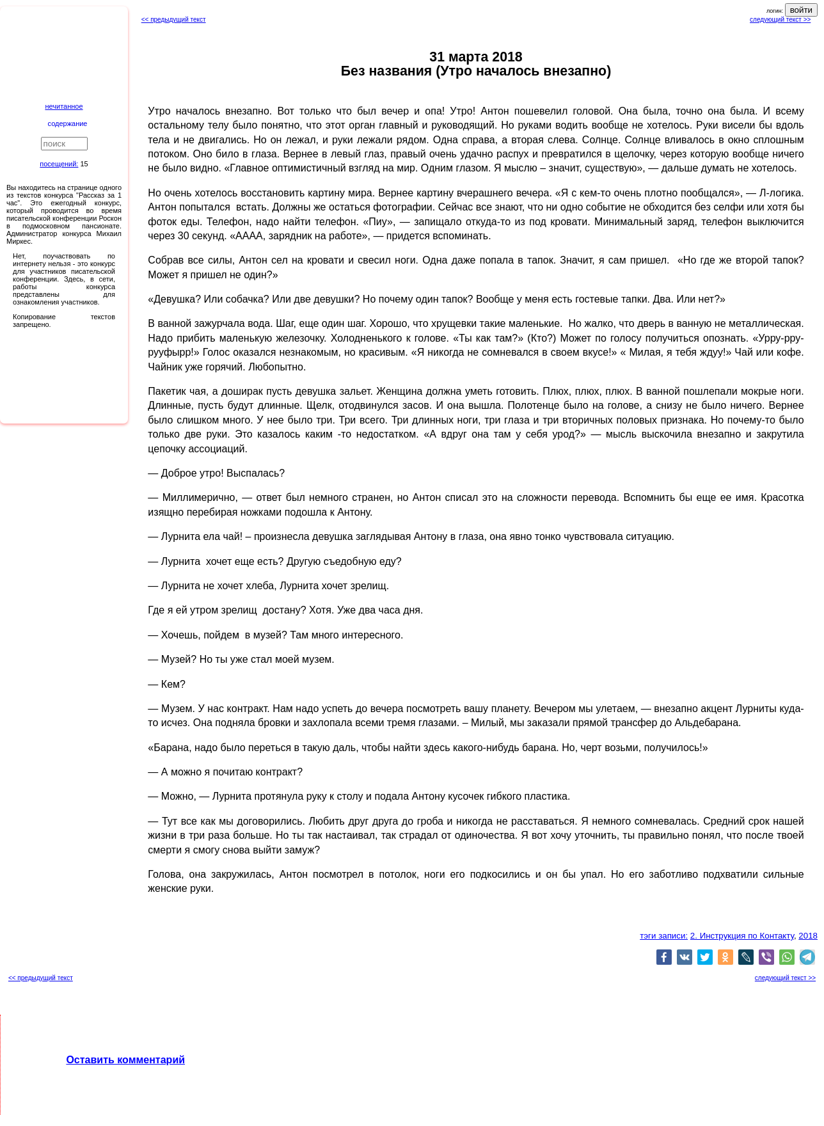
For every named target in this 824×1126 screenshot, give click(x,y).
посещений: (59, 164)
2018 (808, 935)
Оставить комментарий (125, 1059)
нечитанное (64, 106)
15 (84, 164)
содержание (68, 123)
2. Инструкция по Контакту (742, 935)
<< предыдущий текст (173, 19)
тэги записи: (664, 935)
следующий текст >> (780, 19)
